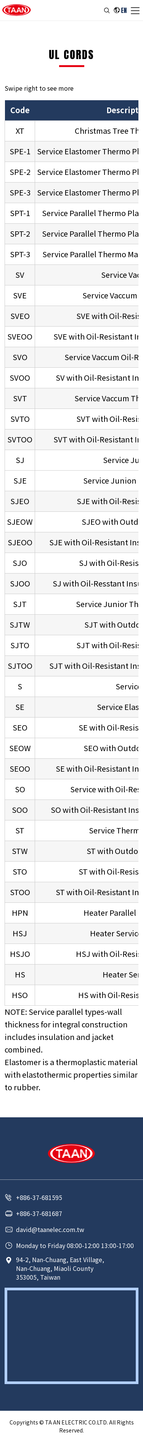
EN (124, 10)
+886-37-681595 (39, 1197)
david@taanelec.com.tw (50, 1229)
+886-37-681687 (39, 1213)
